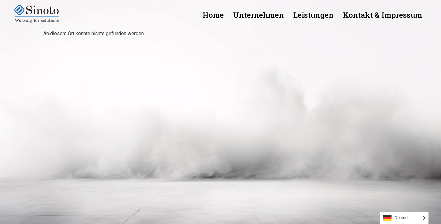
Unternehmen (258, 15)
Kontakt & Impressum (382, 15)
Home (213, 15)
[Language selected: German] (404, 218)
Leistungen (313, 15)
